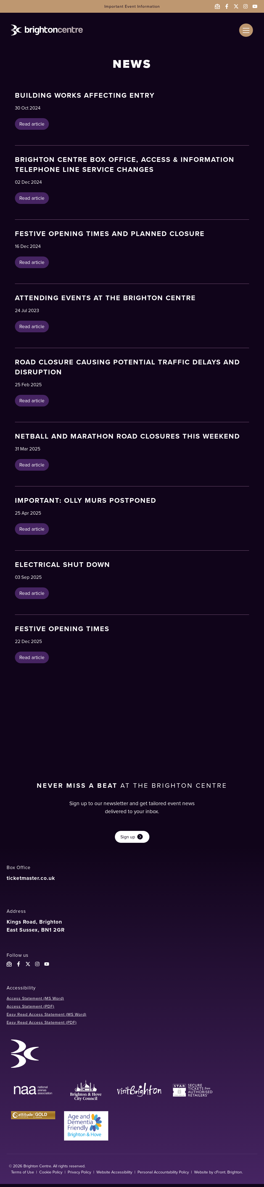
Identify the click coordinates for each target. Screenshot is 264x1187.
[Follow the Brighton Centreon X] (27, 967)
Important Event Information (132, 6)
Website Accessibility (114, 1175)
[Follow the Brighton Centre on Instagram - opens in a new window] (245, 6)
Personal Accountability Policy (163, 1175)
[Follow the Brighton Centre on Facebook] (18, 967)
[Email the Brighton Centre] (217, 6)
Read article (31, 124)
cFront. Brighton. (228, 1175)
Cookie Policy (50, 1175)
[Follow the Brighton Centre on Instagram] (37, 967)
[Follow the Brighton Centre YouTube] (46, 967)
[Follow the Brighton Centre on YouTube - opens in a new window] (254, 6)
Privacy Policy (79, 1175)
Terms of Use (22, 1175)
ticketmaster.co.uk (31, 881)
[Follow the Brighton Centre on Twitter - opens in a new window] (236, 6)
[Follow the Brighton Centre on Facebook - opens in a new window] (226, 6)
